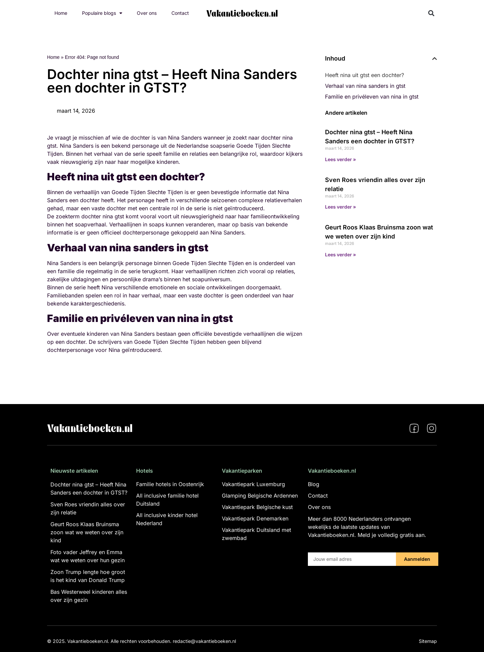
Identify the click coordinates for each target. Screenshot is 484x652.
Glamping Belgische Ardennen (260, 495)
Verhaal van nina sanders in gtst (365, 85)
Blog (313, 484)
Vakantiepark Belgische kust (257, 507)
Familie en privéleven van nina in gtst (371, 96)
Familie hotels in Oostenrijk (170, 484)
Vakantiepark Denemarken (255, 518)
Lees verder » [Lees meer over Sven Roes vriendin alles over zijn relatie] (340, 207)
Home (60, 13)
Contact (180, 13)
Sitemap (428, 641)
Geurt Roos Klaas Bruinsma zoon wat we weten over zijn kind (86, 532)
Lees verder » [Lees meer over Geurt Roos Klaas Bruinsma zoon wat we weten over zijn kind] (340, 254)
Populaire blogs (102, 13)
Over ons (147, 13)
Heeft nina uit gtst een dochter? (364, 75)
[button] (431, 13)
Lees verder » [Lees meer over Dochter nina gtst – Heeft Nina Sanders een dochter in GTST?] (340, 159)
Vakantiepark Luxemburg (253, 484)
